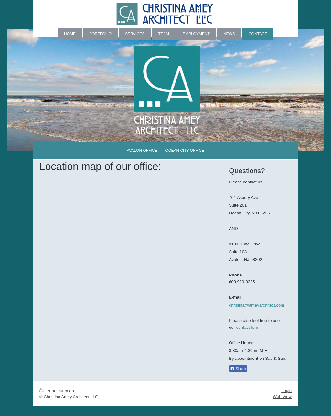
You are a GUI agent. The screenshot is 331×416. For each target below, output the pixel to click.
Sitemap (66, 391)
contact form (248, 327)
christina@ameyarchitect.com (256, 305)
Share (238, 369)
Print (47, 391)
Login (286, 390)
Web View (282, 396)
